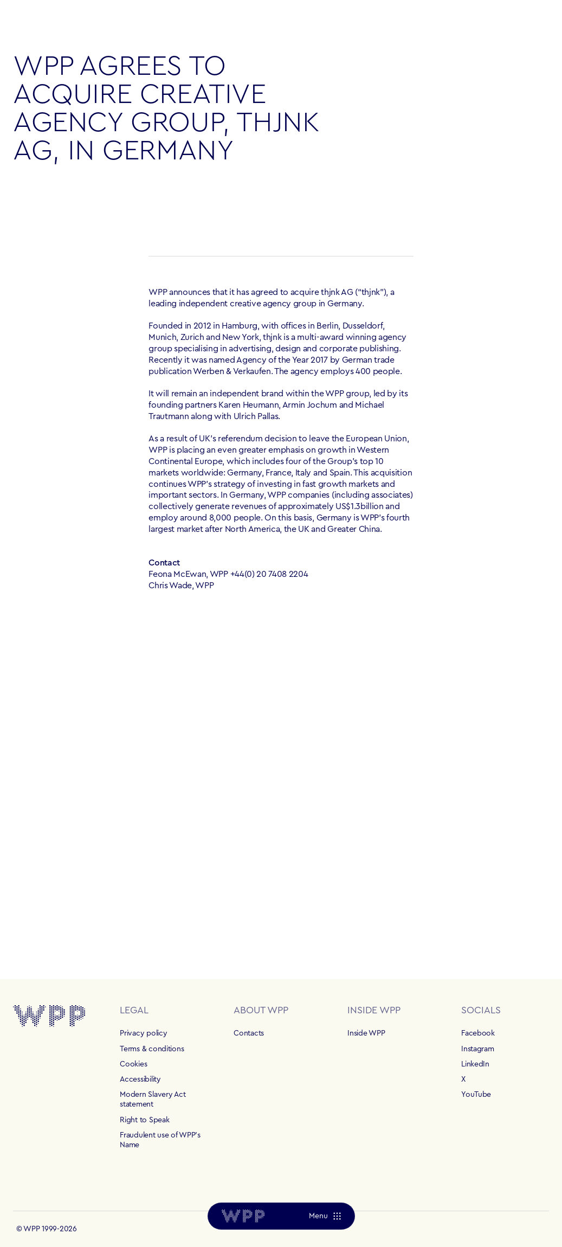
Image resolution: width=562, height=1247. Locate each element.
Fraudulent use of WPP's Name (160, 1140)
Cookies (133, 1064)
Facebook (478, 1033)
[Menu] (324, 1216)
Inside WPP (366, 1033)
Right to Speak (144, 1120)
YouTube (476, 1094)
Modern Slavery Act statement (152, 1099)
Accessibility (140, 1079)
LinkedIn (475, 1064)
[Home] (242, 1216)
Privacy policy (143, 1033)
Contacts (249, 1033)
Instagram (477, 1049)
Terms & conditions (152, 1049)
